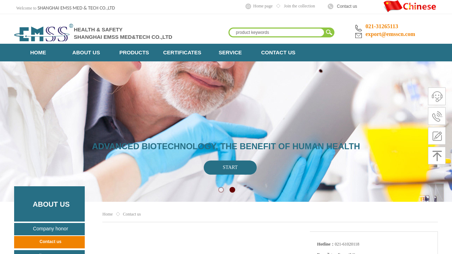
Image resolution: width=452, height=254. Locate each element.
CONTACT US (278, 52)
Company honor (50, 228)
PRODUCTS (134, 52)
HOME (38, 52)
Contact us (347, 6)
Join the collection (299, 6)
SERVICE (230, 52)
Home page (263, 6)
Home (107, 214)
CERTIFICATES (182, 52)
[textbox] (277, 32)
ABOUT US (86, 52)
